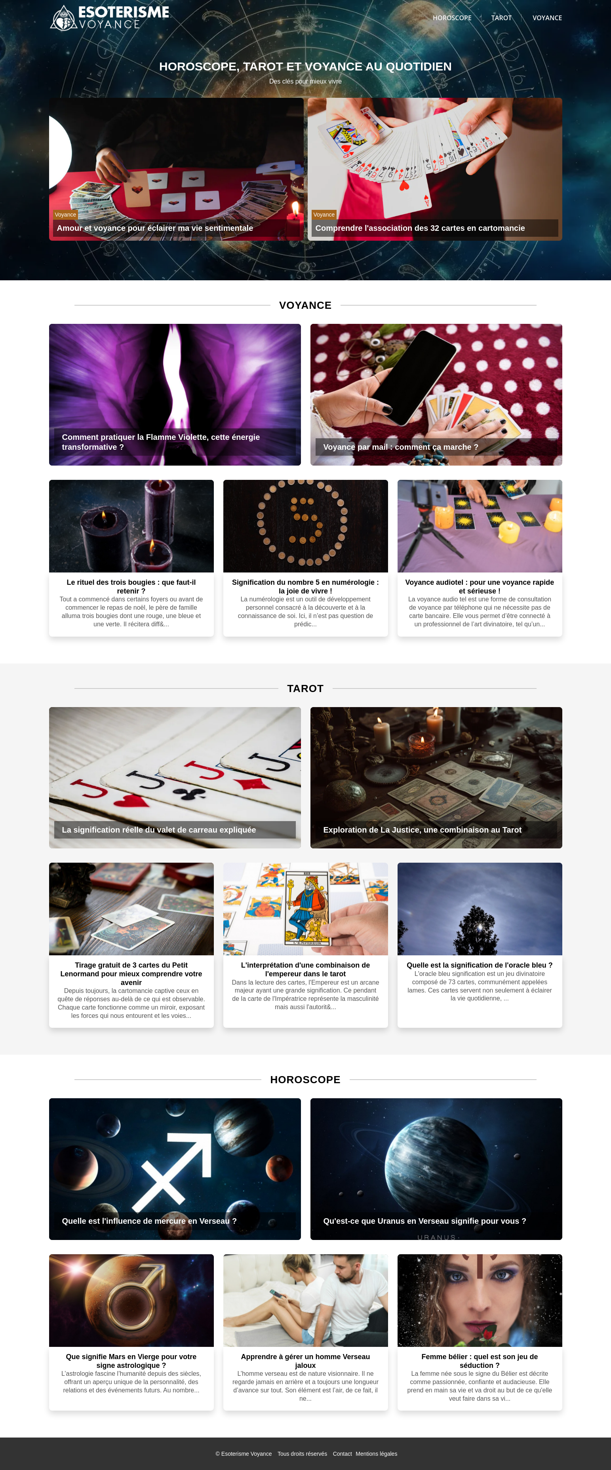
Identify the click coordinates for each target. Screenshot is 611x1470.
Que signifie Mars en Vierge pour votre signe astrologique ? (131, 1361)
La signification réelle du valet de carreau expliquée (159, 829)
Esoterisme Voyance (246, 1454)
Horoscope (452, 17)
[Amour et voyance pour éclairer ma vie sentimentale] (176, 228)
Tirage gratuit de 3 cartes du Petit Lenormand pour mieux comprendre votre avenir (131, 973)
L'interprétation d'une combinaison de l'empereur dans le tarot (305, 969)
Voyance (547, 17)
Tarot (501, 17)
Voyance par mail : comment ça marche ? (401, 447)
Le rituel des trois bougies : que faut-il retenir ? (131, 586)
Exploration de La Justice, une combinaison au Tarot (423, 829)
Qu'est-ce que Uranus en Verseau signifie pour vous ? (425, 1221)
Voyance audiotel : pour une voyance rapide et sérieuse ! (479, 586)
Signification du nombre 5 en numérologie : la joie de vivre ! (305, 586)
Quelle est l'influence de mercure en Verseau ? (149, 1221)
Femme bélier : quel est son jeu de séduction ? (479, 1361)
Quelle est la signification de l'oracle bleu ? (479, 965)
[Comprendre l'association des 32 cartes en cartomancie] (435, 228)
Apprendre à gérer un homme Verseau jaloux (305, 1361)
